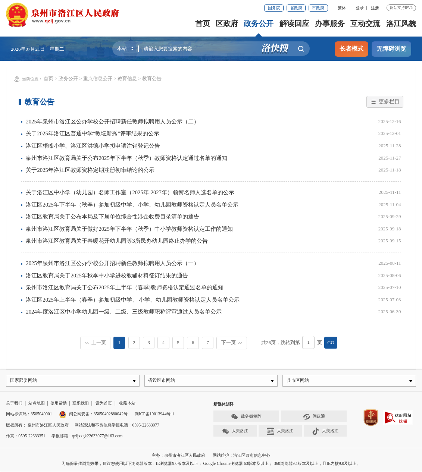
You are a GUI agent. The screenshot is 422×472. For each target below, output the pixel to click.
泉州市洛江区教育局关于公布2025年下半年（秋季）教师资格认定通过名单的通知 (126, 158)
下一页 (232, 342)
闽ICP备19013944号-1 (154, 415)
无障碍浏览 (391, 48)
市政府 (318, 8)
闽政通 (314, 417)
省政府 (296, 8)
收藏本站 (127, 404)
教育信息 (127, 78)
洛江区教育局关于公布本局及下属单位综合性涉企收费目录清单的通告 (112, 217)
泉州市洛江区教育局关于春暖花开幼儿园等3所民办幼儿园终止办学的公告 (116, 241)
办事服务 (330, 24)
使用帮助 (58, 404)
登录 (360, 8)
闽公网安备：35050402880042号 (93, 415)
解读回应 (294, 24)
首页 (203, 24)
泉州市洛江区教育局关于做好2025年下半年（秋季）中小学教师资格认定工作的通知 (129, 229)
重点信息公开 (97, 78)
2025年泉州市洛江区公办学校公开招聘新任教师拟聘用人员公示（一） (112, 263)
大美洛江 (235, 432)
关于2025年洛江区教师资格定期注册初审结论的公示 (90, 170)
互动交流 (366, 24)
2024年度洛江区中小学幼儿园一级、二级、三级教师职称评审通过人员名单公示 (123, 312)
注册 (375, 8)
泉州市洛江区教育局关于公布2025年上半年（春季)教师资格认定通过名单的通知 (124, 287)
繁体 (342, 8)
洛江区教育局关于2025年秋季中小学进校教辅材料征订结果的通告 (107, 276)
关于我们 (14, 404)
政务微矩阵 (246, 417)
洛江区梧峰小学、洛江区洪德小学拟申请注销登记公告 (93, 146)
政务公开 (259, 24)
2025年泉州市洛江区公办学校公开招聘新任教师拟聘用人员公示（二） (112, 122)
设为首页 (104, 404)
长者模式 (351, 48)
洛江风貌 (401, 24)
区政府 (227, 24)
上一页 (95, 342)
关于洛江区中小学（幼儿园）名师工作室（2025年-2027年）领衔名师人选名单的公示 (130, 192)
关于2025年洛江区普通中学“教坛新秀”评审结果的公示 (92, 133)
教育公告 (152, 78)
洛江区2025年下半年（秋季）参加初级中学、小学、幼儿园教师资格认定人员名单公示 (132, 205)
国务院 (274, 8)
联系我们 (80, 404)
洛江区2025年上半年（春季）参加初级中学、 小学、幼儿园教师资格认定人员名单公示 (133, 300)
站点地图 (36, 404)
